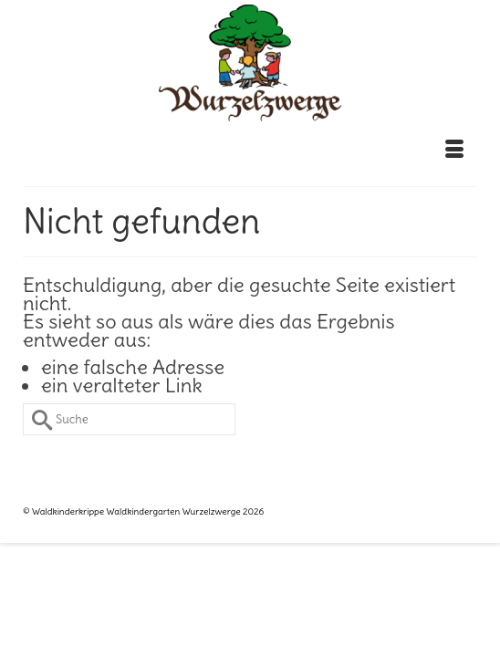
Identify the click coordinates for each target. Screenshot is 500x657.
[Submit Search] (36, 419)
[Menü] (454, 149)
